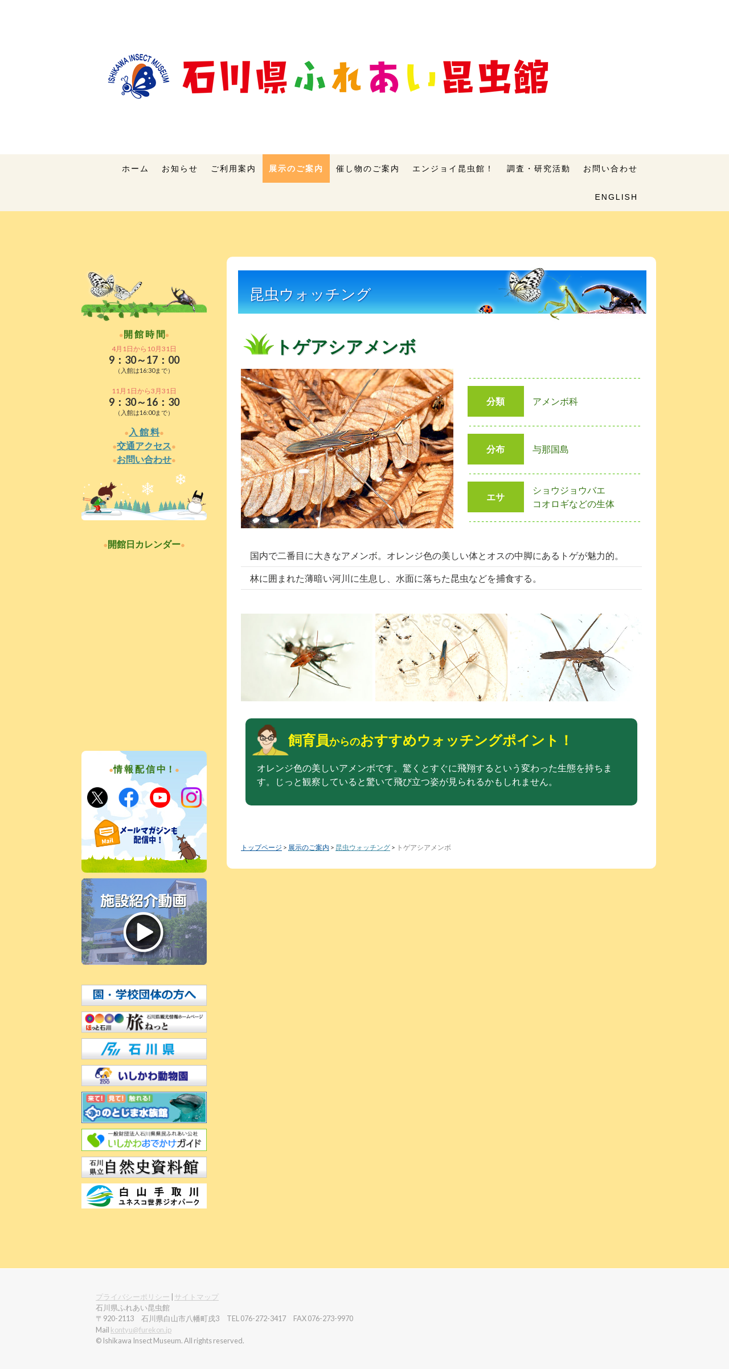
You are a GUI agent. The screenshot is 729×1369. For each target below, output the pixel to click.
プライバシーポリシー (133, 1296)
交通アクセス (144, 445)
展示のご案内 (296, 168)
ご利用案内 (233, 168)
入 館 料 (144, 431)
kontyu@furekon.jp (140, 1329)
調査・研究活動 (539, 168)
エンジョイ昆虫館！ (453, 168)
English (616, 197)
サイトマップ (196, 1296)
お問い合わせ (610, 168)
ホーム (135, 168)
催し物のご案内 (368, 168)
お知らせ (180, 168)
